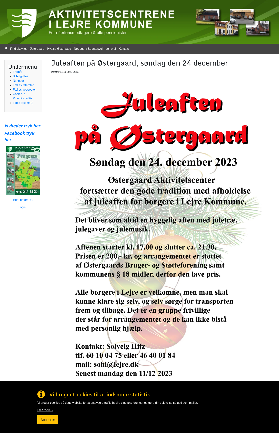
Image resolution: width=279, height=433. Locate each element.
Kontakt (124, 48)
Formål (17, 71)
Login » (23, 207)
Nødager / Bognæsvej (88, 48)
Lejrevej (110, 48)
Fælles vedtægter (24, 89)
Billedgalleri (20, 76)
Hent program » (23, 199)
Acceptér (47, 420)
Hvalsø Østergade (59, 48)
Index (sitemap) (23, 102)
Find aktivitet (18, 48)
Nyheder (18, 80)
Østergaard (37, 48)
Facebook (14, 133)
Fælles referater (23, 85)
